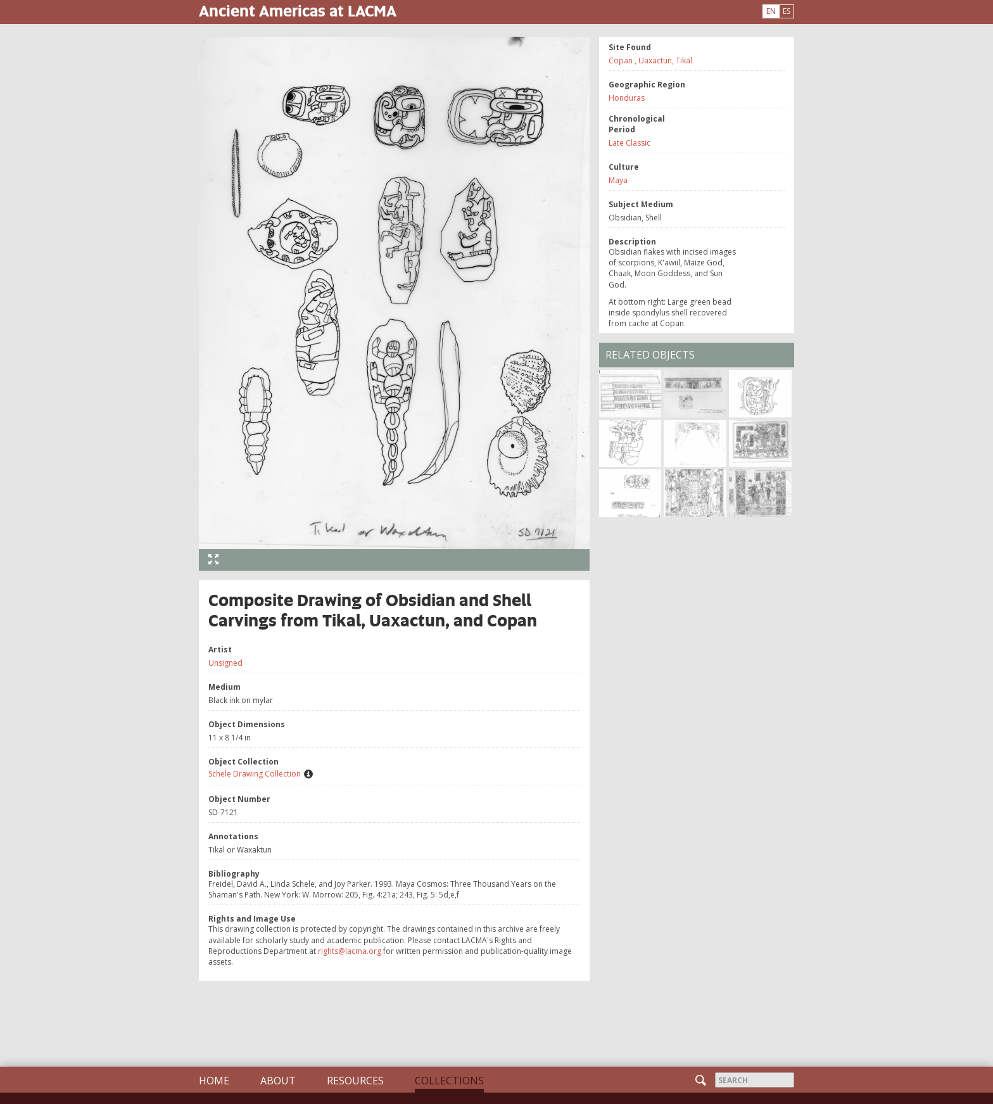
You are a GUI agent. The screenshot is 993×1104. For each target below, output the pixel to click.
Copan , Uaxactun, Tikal (650, 60)
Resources (355, 1081)
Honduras (627, 97)
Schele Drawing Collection (254, 773)
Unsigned (225, 662)
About (278, 1081)
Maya (618, 180)
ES (786, 11)
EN (771, 11)
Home (214, 1081)
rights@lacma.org (349, 951)
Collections (449, 1081)
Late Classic (629, 142)
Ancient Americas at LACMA (297, 10)
